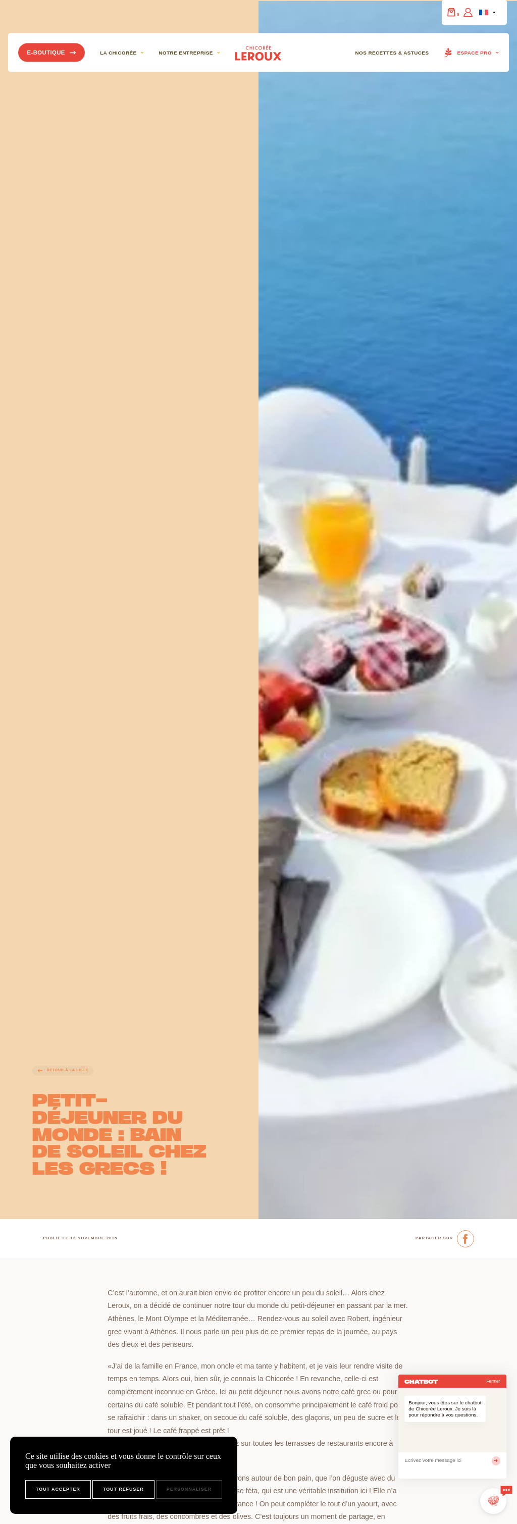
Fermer (493, 1381)
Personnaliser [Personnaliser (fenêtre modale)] (189, 1489)
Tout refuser (123, 1489)
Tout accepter (58, 1489)
